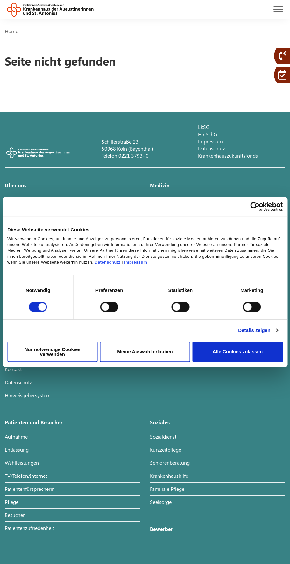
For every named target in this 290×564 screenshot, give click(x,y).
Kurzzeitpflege (165, 449)
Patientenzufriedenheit (29, 528)
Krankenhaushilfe (169, 475)
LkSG (203, 126)
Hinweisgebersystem (28, 395)
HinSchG (207, 134)
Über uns (15, 185)
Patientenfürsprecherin (30, 488)
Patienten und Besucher (33, 422)
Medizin (160, 185)
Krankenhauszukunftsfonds (228, 155)
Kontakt (13, 369)
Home (11, 31)
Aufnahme (16, 436)
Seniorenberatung (170, 462)
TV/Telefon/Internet (26, 475)
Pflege (11, 501)
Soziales (160, 422)
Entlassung (17, 449)
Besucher (15, 514)
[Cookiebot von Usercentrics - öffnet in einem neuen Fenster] (255, 206)
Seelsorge (161, 501)
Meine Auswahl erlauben (145, 351)
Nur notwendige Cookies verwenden (53, 352)
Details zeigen (254, 330)
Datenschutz (108, 262)
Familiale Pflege (167, 488)
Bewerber (161, 528)
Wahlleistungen (22, 462)
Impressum (135, 262)
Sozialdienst (163, 436)
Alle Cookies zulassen (238, 351)
